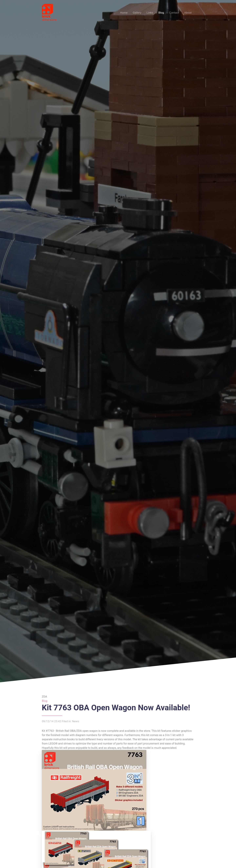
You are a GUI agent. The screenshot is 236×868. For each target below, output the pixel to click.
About (188, 12)
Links (150, 12)
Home (124, 12)
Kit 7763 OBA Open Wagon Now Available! (116, 707)
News (75, 721)
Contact (174, 12)
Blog (161, 12)
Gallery (137, 12)
